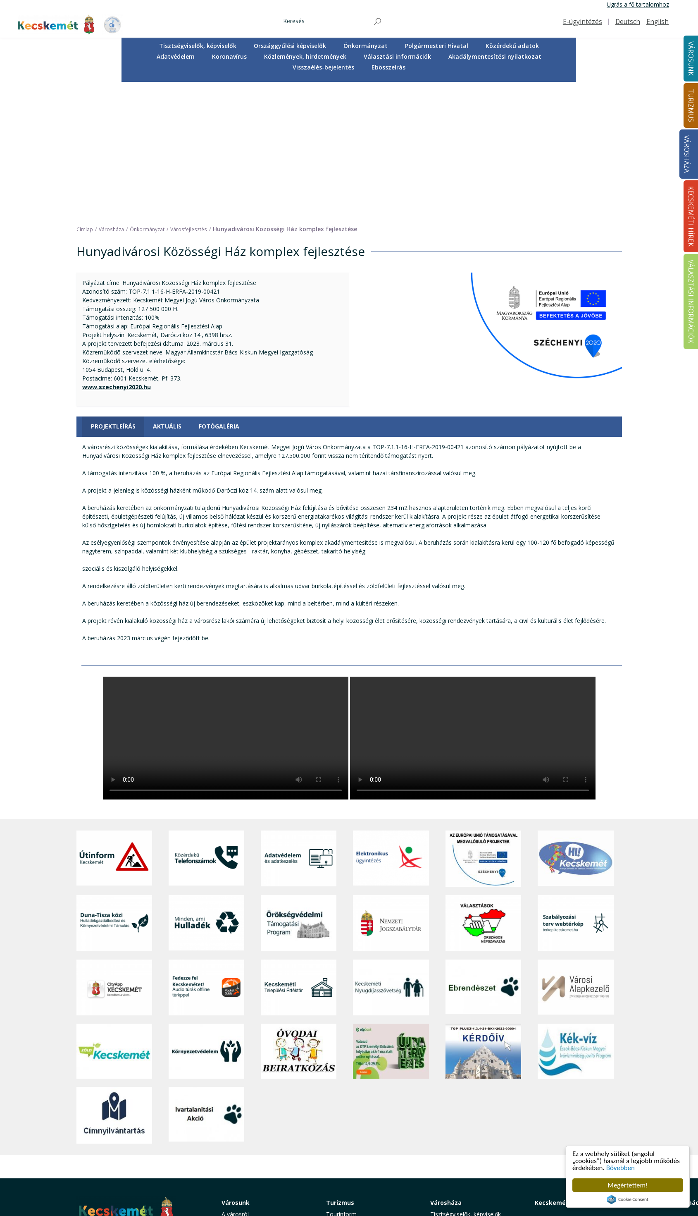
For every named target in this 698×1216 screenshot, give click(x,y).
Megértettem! (627, 1185)
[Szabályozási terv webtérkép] (575, 789)
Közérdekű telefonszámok (257, 1089)
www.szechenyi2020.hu (116, 252)
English (657, 22)
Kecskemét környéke (354, 1126)
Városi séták (342, 1135)
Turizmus (340, 1068)
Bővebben (620, 1167)
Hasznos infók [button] (345, 1178)
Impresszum (93, 1166)
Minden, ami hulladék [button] (250, 1172)
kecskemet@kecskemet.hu (131, 1147)
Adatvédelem (176, 56)
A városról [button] (235, 1080)
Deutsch (627, 22)
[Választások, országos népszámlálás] (483, 789)
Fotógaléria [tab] (219, 292)
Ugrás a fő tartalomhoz (638, 4)
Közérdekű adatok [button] (512, 46)
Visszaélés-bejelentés (323, 67)
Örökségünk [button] (342, 1098)
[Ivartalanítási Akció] (206, 981)
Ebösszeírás (388, 67)
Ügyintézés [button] (236, 1098)
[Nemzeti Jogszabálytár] (391, 789)
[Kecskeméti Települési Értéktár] (298, 853)
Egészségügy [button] (239, 1107)
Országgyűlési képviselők (290, 46)
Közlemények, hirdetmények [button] (305, 56)
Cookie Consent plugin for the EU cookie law (627, 1199)
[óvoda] (298, 917)
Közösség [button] (235, 1145)
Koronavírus (229, 56)
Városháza (686, 154)
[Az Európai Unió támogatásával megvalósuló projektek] (483, 724)
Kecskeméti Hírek (561, 1068)
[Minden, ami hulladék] (206, 789)
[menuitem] (197, 46)
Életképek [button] (234, 1154)
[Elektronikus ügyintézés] (391, 724)
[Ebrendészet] (483, 853)
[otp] (391, 917)
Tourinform (341, 1080)
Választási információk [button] (397, 56)
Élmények (339, 1117)
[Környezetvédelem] (206, 917)
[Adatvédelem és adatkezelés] (298, 724)
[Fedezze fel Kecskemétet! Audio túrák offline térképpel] (206, 853)
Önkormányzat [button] (365, 46)
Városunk (236, 1068)
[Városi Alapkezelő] (575, 853)
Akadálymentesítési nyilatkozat (494, 56)
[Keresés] (340, 21)
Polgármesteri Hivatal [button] (436, 46)
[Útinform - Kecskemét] (114, 724)
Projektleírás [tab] (113, 292)
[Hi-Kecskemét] (575, 724)
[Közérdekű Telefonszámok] (206, 724)
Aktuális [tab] (167, 292)
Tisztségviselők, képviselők (197, 46)
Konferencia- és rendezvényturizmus (353, 1166)
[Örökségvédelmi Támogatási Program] (298, 789)
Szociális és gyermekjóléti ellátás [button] (265, 1117)
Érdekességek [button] (344, 1107)
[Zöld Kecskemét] (114, 917)
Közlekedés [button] (237, 1135)
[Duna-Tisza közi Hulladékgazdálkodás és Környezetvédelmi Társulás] (114, 789)
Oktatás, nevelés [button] (244, 1126)
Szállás (335, 1154)
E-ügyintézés (582, 22)
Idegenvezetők (345, 1089)
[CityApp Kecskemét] (114, 853)
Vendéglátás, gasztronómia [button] (362, 1145)
